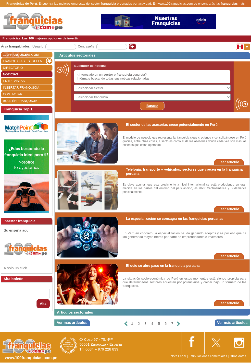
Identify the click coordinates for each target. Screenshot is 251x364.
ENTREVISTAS (14, 81)
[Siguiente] (178, 323)
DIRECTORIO (13, 68)
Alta (43, 303)
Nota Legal (178, 356)
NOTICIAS (10, 74)
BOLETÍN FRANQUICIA (20, 101)
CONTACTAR (12, 94)
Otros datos (238, 356)
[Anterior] (126, 323)
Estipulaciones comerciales (208, 356)
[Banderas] (243, 47)
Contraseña (86, 46)
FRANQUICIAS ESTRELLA (22, 61)
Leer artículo (229, 162)
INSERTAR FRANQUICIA (21, 87)
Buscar (152, 106)
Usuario (37, 46)
